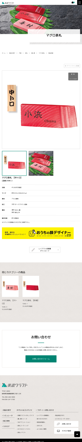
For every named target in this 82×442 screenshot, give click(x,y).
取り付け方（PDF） (42, 419)
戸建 (20, 53)
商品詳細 (50, 53)
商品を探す (12, 53)
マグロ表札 (42, 53)
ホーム (3, 53)
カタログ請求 (66, 431)
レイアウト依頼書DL (43, 415)
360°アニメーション (24, 422)
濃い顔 (33, 53)
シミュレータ (8, 415)
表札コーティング (23, 426)
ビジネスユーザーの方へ (62, 419)
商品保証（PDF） (59, 415)
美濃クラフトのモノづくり (26, 415)
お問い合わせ (66, 424)
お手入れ (39, 426)
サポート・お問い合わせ (46, 410)
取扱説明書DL (41, 422)
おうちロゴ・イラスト (24, 429)
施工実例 (6, 421)
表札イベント (22, 432)
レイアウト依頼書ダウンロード (45, 250)
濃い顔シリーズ (22, 419)
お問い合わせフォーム (41, 359)
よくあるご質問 (41, 429)
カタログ (6, 426)
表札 (26, 53)
